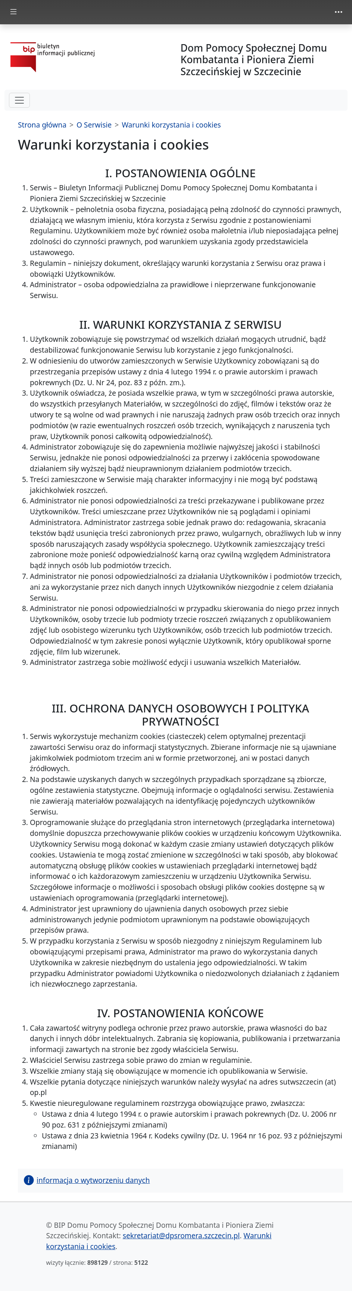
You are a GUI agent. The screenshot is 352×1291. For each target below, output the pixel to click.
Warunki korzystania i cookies (171, 125)
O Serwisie (94, 125)
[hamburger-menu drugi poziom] (19, 100)
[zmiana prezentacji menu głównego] (13, 12)
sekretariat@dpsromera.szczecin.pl (181, 1235)
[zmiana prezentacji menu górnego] (338, 11)
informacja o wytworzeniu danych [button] (87, 1180)
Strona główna (42, 125)
